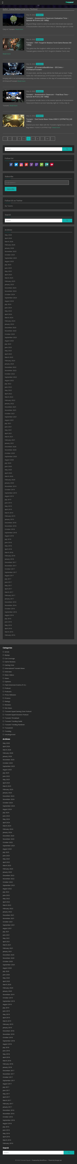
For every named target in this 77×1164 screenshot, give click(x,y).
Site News (8, 708)
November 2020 (11, 450)
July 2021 (8, 423)
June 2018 (8, 542)
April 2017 (8, 589)
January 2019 (9, 519)
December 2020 (11, 447)
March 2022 (9, 397)
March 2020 (9, 476)
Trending (8, 731)
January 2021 (9, 443)
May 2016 (8, 625)
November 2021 (11, 410)
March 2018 (9, 552)
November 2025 (11, 251)
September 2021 (11, 417)
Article (7, 652)
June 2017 (8, 582)
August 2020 (9, 460)
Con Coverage (10, 658)
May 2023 (8, 351)
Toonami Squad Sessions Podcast (17, 715)
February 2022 (10, 400)
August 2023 (9, 341)
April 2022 (8, 394)
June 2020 (8, 466)
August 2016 (9, 615)
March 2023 (9, 357)
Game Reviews (10, 662)
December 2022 (11, 367)
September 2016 (11, 612)
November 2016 (11, 605)
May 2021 (8, 430)
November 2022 (11, 370)
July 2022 (8, 384)
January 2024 (9, 324)
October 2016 (10, 609)
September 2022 (11, 377)
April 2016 (8, 628)
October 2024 (10, 294)
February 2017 (10, 595)
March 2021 (9, 437)
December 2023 (11, 327)
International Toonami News (15, 668)
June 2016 (8, 622)
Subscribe (11, 189)
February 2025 (10, 281)
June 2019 (8, 503)
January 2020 (9, 483)
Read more (19, 29)
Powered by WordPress (39, 1160)
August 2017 (9, 575)
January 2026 (9, 248)
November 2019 (11, 486)
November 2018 (11, 526)
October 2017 (10, 569)
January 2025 (9, 284)
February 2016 (10, 635)
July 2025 (8, 265)
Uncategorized (10, 734)
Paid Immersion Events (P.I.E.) (15, 685)
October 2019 (10, 489)
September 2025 (11, 258)
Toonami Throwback (12, 718)
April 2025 (8, 275)
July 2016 (8, 619)
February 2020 (10, 480)
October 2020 (10, 453)
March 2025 (9, 278)
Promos (39, 15)
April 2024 (8, 314)
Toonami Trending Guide (13, 721)
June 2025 (8, 268)
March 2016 (9, 632)
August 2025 (9, 261)
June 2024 (8, 308)
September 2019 (11, 493)
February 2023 (10, 361)
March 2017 (9, 592)
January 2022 (9, 403)
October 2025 (10, 255)
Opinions (8, 682)
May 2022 (8, 390)
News (7, 678)
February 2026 (10, 245)
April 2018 (8, 549)
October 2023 (10, 334)
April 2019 (8, 509)
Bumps (7, 655)
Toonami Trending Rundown (15, 725)
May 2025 (8, 271)
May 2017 (8, 585)
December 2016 (11, 602)
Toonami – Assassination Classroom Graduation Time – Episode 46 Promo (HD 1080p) (47, 19)
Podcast (8, 688)
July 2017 (8, 579)
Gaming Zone (9, 665)
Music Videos (9, 675)
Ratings (7, 701)
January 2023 (9, 364)
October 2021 (10, 413)
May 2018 (8, 546)
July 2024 (8, 304)
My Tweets (9, 206)
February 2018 (10, 556)
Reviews (8, 705)
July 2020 (8, 463)
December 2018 (11, 523)
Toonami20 (9, 728)
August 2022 (9, 380)
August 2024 (9, 301)
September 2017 (11, 572)
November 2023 (11, 331)
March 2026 (9, 241)
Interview (8, 672)
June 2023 (8, 347)
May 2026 (8, 235)
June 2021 (8, 427)
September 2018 (11, 533)
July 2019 (8, 499)
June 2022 (8, 387)
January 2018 (9, 559)
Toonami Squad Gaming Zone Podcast (18, 711)
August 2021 (9, 420)
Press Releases (10, 695)
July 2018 (8, 539)
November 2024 (11, 291)
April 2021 (8, 433)
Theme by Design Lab (55, 1160)
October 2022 (10, 374)
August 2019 (9, 496)
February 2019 (10, 516)
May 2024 (8, 311)
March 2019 (9, 513)
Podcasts (8, 691)
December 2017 (11, 562)
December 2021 (11, 407)
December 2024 (11, 288)
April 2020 (8, 473)
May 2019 (8, 506)
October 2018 (10, 529)
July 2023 (8, 344)
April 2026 (8, 238)
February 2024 (10, 321)
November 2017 (11, 566)
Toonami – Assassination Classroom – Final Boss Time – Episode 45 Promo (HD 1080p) (47, 96)
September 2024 (11, 298)
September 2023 (11, 337)
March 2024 (9, 317)
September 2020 (11, 456)
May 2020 (8, 470)
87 (48, 139)
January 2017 (9, 599)
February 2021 (10, 440)
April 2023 (8, 354)
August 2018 (9, 536)
